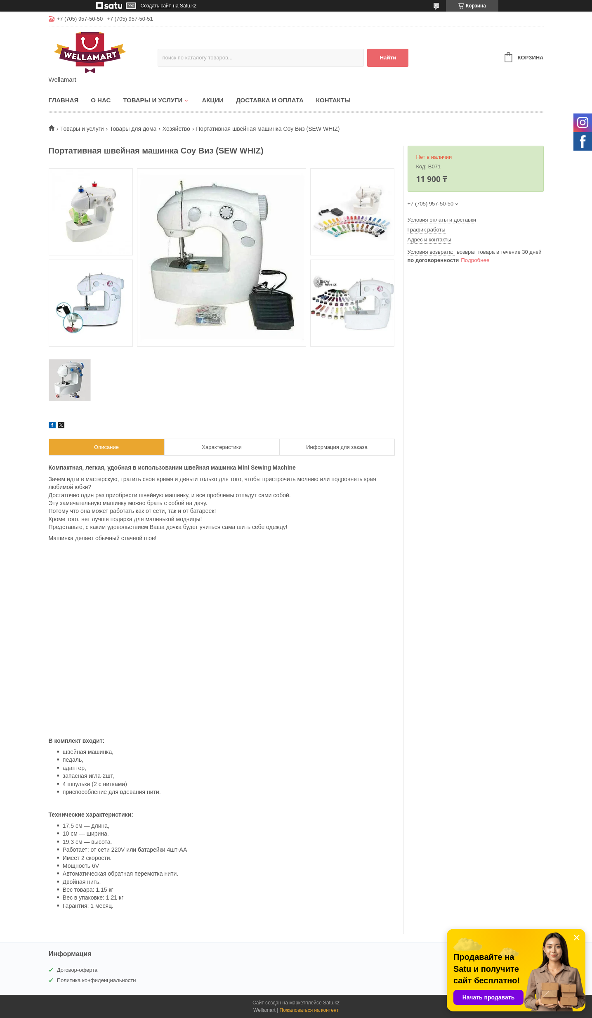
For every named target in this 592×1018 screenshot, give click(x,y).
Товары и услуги (152, 100)
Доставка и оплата (270, 100)
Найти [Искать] (388, 57)
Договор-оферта (77, 970)
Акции (213, 100)
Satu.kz (331, 1003)
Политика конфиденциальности (96, 980)
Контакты (333, 100)
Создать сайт (156, 6)
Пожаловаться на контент (309, 1010)
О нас (101, 100)
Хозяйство (176, 128)
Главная (64, 100)
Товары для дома (133, 128)
